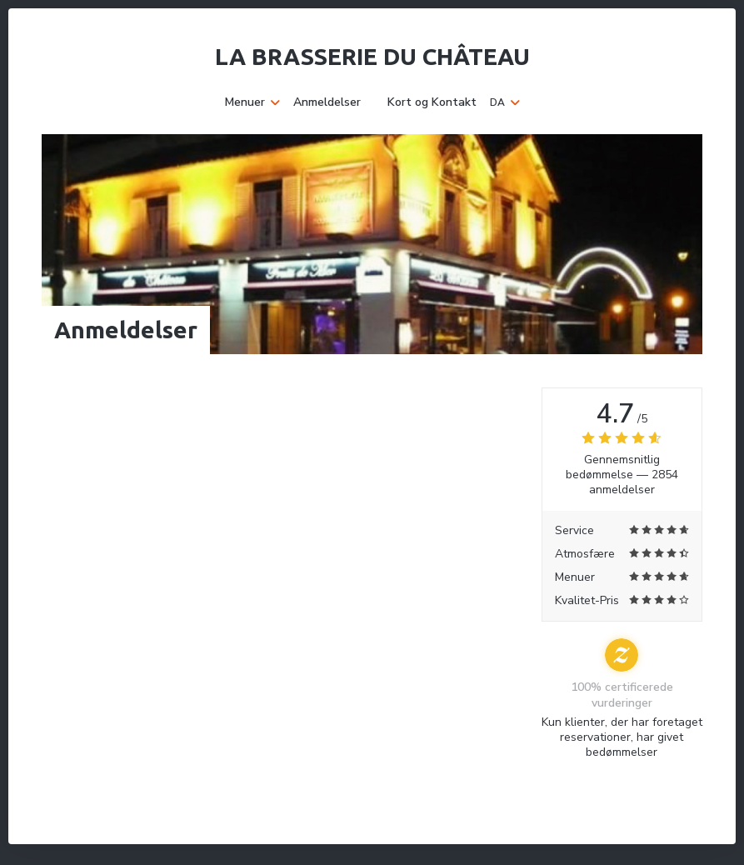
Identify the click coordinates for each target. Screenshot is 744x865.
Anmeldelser (327, 102)
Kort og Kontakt (432, 102)
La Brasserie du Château (372, 56)
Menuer (252, 102)
